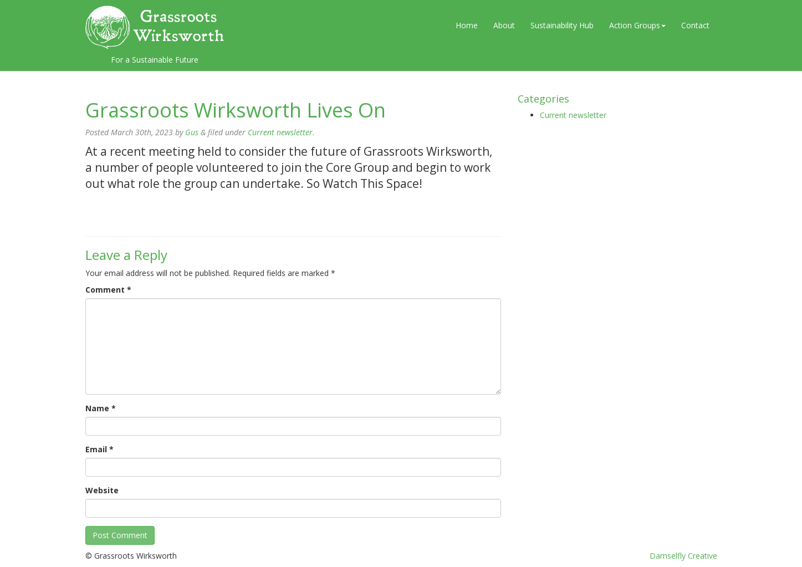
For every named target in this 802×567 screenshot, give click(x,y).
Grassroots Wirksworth (154, 27)
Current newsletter (280, 132)
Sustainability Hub (562, 25)
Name (100, 408)
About (504, 25)
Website (102, 490)
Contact (695, 25)
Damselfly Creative (683, 555)
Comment (108, 289)
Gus (191, 132)
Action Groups (637, 25)
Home (467, 25)
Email (99, 449)
